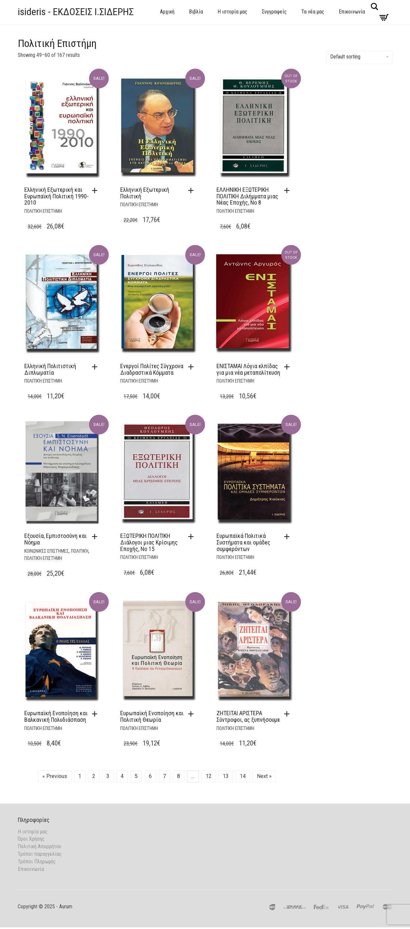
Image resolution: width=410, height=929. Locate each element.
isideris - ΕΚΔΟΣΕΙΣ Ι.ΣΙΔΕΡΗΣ (76, 11)
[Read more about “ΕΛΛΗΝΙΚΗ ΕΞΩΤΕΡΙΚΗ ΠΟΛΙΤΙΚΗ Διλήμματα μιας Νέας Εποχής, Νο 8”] (288, 190)
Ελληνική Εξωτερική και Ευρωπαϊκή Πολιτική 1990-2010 (56, 196)
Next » (264, 776)
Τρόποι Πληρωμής (37, 861)
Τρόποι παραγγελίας (40, 854)
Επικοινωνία (352, 12)
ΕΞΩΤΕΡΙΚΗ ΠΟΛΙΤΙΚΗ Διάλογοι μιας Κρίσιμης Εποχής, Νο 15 (149, 542)
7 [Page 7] (164, 776)
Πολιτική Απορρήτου (39, 846)
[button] (96, 190)
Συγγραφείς (274, 12)
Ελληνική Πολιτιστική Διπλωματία (50, 369)
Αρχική (167, 12)
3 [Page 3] (107, 776)
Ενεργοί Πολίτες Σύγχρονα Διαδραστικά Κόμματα (151, 369)
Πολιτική (79, 551)
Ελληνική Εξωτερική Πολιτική (144, 193)
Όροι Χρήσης (31, 839)
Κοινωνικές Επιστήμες (46, 551)
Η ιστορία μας (232, 12)
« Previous (54, 776)
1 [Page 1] (79, 776)
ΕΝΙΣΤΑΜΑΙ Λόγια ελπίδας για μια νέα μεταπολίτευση (248, 369)
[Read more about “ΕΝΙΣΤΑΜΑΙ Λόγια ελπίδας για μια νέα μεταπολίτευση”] (288, 367)
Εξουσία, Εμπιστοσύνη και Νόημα (55, 539)
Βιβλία (196, 12)
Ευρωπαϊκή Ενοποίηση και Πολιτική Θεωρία (152, 716)
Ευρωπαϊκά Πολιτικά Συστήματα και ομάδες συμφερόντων (243, 542)
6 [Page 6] (150, 776)
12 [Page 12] (209, 776)
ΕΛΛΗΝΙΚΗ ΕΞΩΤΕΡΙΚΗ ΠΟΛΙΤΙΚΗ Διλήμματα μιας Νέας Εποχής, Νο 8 (247, 196)
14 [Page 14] (243, 776)
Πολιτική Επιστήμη (43, 211)
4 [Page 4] (122, 776)
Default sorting (359, 57)
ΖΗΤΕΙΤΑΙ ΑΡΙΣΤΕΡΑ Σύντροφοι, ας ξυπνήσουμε (248, 716)
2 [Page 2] (93, 776)
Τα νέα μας (312, 12)
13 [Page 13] (226, 776)
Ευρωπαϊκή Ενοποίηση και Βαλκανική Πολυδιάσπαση (56, 716)
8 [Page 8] (178, 776)
